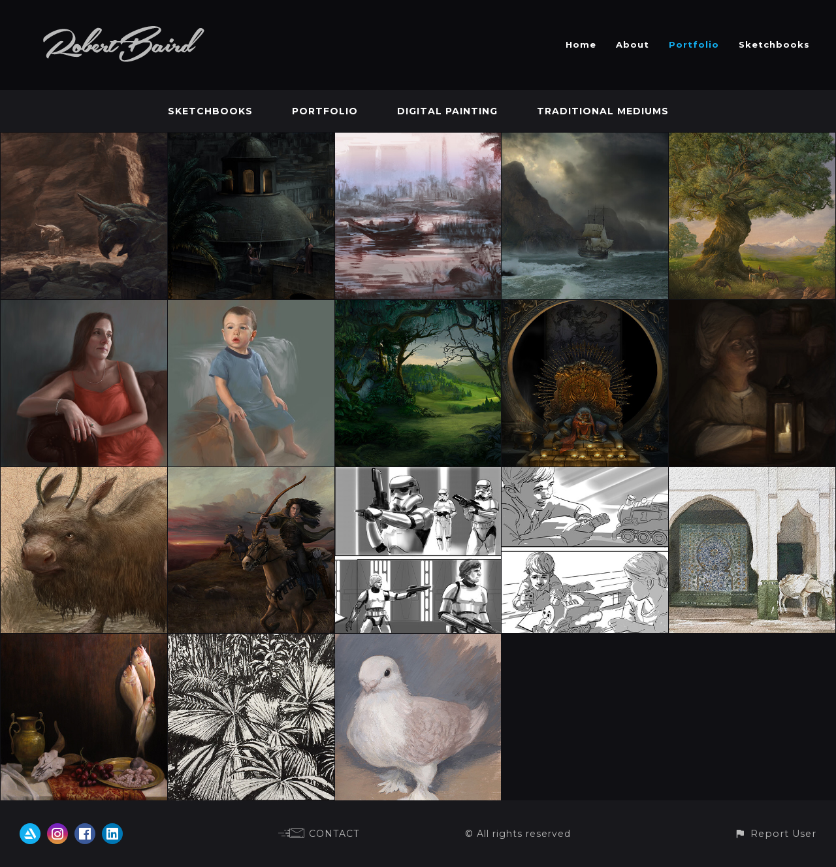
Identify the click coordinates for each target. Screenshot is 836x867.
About (632, 44)
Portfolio (694, 44)
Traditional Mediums (603, 111)
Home (581, 44)
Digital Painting (447, 111)
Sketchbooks (774, 44)
